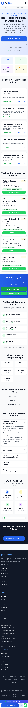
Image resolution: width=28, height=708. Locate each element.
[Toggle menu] (25, 3)
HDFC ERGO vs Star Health (7, 627)
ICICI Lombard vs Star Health (8, 638)
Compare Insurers (5, 659)
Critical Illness (4, 584)
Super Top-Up (4, 579)
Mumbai (3, 599)
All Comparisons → (6, 649)
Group (2, 589)
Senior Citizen (4, 573)
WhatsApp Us (18, 293)
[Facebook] (2, 564)
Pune (2, 615)
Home (2, 7)
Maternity (3, 587)
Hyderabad (4, 607)
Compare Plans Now (14, 538)
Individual (3, 576)
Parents (3, 581)
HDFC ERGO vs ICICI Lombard (8, 644)
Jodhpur (14, 400)
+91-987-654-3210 (15, 695)
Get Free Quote (14, 192)
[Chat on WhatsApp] (25, 705)
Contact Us (4, 669)
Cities (18, 7)
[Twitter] (4, 564)
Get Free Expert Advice (14, 289)
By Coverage (4, 661)
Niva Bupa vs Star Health (7, 641)
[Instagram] (10, 564)
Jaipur (14, 396)
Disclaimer (16, 679)
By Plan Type (4, 664)
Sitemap (14, 682)
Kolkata (3, 612)
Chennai (3, 610)
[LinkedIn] (7, 564)
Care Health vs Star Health (7, 630)
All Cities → (4, 621)
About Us (5, 676)
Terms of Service (7, 679)
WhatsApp (23, 695)
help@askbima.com (6, 695)
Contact (23, 679)
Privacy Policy (22, 676)
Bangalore (3, 604)
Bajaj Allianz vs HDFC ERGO (8, 636)
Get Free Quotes (14, 38)
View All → (3, 592)
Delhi (2, 602)
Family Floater (4, 570)
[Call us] (21, 705)
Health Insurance (10, 7)
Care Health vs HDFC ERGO (8, 633)
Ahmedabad (14, 404)
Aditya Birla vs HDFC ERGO (8, 646)
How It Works (4, 667)
